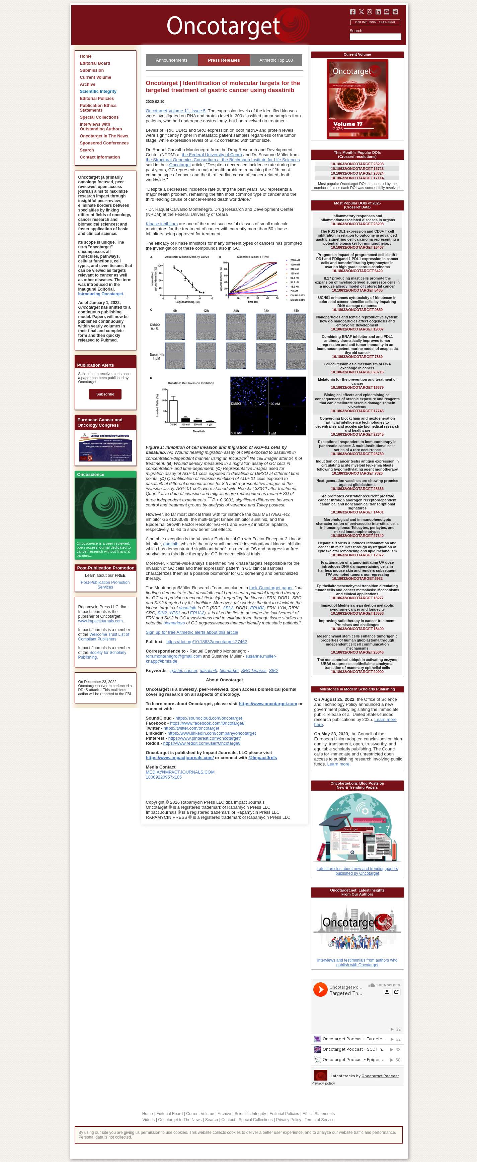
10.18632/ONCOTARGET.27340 (357, 527)
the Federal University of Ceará (212, 154)
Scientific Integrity (98, 91)
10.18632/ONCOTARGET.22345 (357, 426)
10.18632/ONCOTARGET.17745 (357, 403)
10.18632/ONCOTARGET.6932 (357, 570)
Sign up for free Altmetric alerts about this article (192, 632)
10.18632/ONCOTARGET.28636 (357, 485)
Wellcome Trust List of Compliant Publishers (103, 636)
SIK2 (162, 612)
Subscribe (105, 394)
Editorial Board (95, 63)
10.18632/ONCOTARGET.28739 (357, 448)
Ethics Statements (319, 1113)
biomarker (229, 670)
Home (86, 56)
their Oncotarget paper (271, 587)
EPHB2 (257, 607)
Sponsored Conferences (104, 143)
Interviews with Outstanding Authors (101, 126)
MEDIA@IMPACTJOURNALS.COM (180, 772)
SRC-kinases (253, 670)
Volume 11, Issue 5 (187, 110)
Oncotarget (156, 110)
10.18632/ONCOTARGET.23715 (357, 368)
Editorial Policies (97, 98)
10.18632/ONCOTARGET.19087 (357, 323)
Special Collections (99, 117)
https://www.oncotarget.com (268, 703)
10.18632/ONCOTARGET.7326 (357, 467)
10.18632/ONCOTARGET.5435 (357, 284)
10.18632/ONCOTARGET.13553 (357, 609)
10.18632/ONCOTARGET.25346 (357, 644)
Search (87, 150)
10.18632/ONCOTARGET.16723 (357, 169)
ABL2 (228, 607)
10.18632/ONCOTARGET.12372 (357, 549)
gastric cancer (183, 670)
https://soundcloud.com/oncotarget (208, 718)
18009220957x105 (164, 777)
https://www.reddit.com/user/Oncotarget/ (202, 743)
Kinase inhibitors (162, 223)
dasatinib (187, 607)
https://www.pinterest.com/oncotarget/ (204, 738)
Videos (149, 1119)
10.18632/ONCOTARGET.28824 (357, 173)
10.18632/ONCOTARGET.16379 (357, 383)
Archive (87, 84)
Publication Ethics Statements (98, 108)
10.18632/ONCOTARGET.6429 (357, 263)
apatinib (171, 543)
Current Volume (95, 77)
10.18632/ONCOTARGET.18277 (357, 592)
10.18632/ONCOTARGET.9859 (357, 304)
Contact (228, 1119)
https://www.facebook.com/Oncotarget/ (207, 723)
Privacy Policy (288, 1119)
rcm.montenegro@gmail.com (174, 656)
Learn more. (339, 764)
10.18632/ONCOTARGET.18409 (357, 625)
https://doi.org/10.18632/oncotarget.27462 (206, 641)
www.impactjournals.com (100, 621)
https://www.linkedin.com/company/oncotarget (212, 733)
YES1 (174, 612)
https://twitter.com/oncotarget (191, 728)
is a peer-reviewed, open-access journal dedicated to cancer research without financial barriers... (104, 549)
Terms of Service (319, 1119)
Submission (92, 70)
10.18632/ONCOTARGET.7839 (357, 346)
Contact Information (100, 157)
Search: (357, 30)
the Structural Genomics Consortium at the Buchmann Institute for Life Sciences (223, 159)
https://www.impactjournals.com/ (180, 757)
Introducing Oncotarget (100, 294)
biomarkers (174, 622)
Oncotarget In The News (104, 136)
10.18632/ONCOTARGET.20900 (357, 666)
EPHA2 (197, 612)
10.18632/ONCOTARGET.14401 (357, 504)
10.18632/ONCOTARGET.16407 (357, 239)
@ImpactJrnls (262, 757)
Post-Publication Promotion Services (105, 585)
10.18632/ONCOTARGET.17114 (357, 178)
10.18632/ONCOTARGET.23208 (357, 164)
